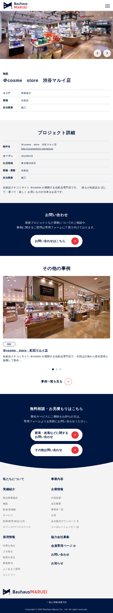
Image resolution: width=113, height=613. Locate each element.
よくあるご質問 (11, 569)
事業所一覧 (57, 509)
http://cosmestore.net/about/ (37, 148)
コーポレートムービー (65, 527)
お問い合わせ (60, 554)
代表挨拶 (56, 497)
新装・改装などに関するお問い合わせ (51, 434)
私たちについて (13, 479)
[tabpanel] (56, 319)
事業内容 (57, 479)
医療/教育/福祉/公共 (14, 521)
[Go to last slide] (97, 53)
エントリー (9, 574)
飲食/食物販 (9, 509)
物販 (5, 503)
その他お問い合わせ (48, 450)
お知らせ (57, 563)
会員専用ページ (63, 545)
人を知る (8, 551)
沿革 (53, 515)
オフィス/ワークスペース (17, 527)
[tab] (53, 369)
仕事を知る (9, 545)
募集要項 (8, 563)
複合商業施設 (10, 497)
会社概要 (56, 503)
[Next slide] (107, 53)
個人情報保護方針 (58, 602)
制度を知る (9, 557)
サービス (8, 515)
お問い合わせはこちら (50, 241)
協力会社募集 (60, 537)
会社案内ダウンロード (65, 521)
